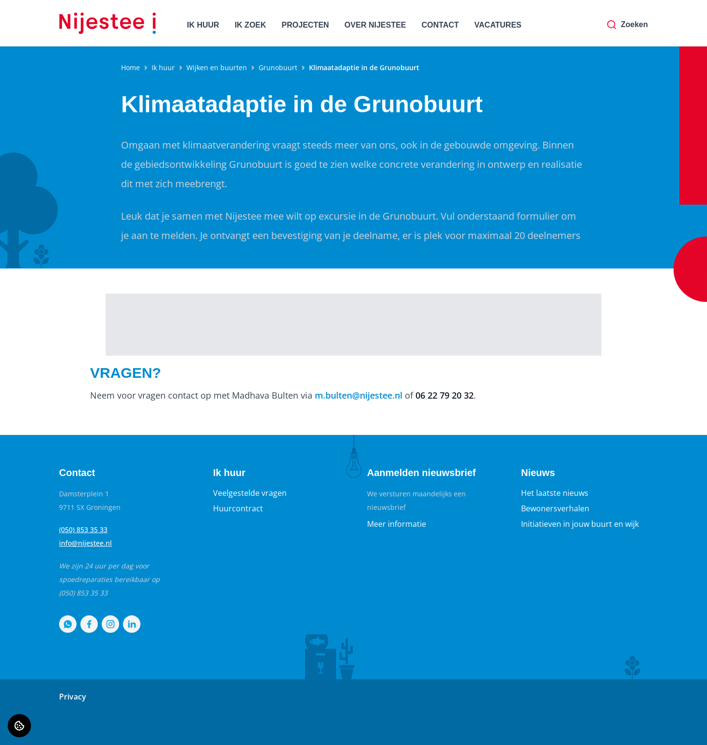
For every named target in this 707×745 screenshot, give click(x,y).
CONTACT (440, 25)
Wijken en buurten (216, 67)
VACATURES (498, 25)
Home (130, 67)
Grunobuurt (278, 67)
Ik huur (163, 67)
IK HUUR (203, 25)
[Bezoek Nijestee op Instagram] (110, 624)
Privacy (72, 696)
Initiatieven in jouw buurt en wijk (580, 524)
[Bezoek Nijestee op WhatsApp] (68, 624)
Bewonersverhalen (555, 508)
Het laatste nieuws (554, 493)
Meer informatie (396, 524)
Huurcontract (238, 508)
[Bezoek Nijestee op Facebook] (89, 624)
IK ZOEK (250, 25)
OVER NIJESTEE (375, 25)
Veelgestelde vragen (250, 493)
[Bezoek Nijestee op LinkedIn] (131, 624)
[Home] (107, 23)
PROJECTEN (305, 25)
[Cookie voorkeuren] (19, 725)
